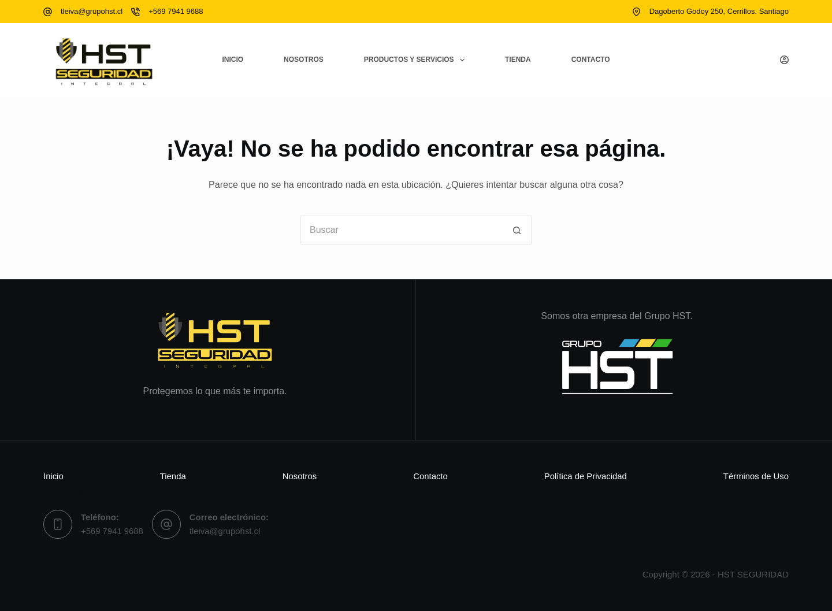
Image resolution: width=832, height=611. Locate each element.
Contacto (590, 59)
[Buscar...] (401, 230)
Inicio (232, 59)
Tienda (518, 59)
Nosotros (304, 59)
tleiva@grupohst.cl (91, 11)
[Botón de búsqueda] (517, 230)
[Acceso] (784, 59)
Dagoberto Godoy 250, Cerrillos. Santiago (719, 11)
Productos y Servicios (416, 60)
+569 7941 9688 (175, 11)
